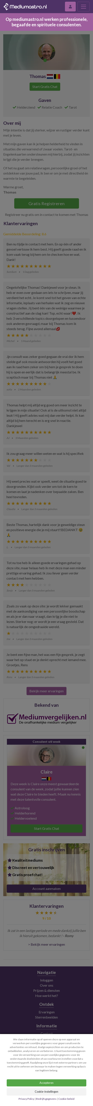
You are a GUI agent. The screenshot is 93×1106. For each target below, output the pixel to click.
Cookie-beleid (66, 1098)
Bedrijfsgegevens (46, 1098)
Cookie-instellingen (46, 1091)
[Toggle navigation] (83, 6)
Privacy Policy (27, 1098)
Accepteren (46, 1082)
